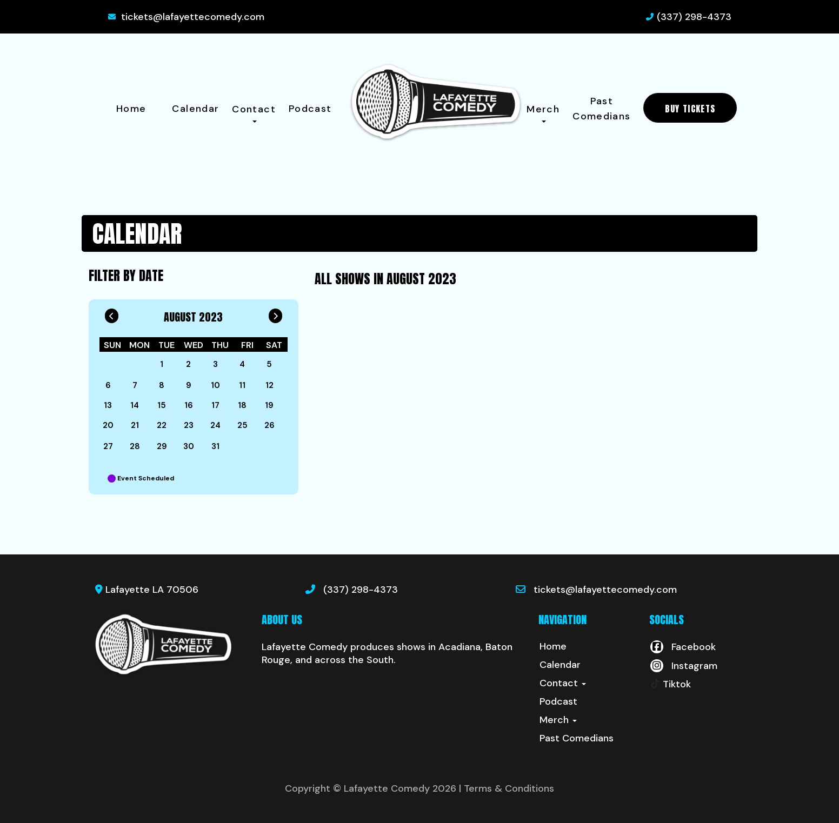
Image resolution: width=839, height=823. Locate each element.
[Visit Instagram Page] (683, 665)
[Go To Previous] (111, 313)
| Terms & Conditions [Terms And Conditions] (506, 788)
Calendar (195, 108)
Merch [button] (543, 113)
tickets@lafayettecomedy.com (192, 16)
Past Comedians (601, 109)
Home (131, 108)
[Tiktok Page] (670, 684)
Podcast (310, 108)
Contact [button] (254, 113)
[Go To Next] (275, 313)
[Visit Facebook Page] (682, 646)
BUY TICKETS (690, 108)
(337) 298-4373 (694, 16)
